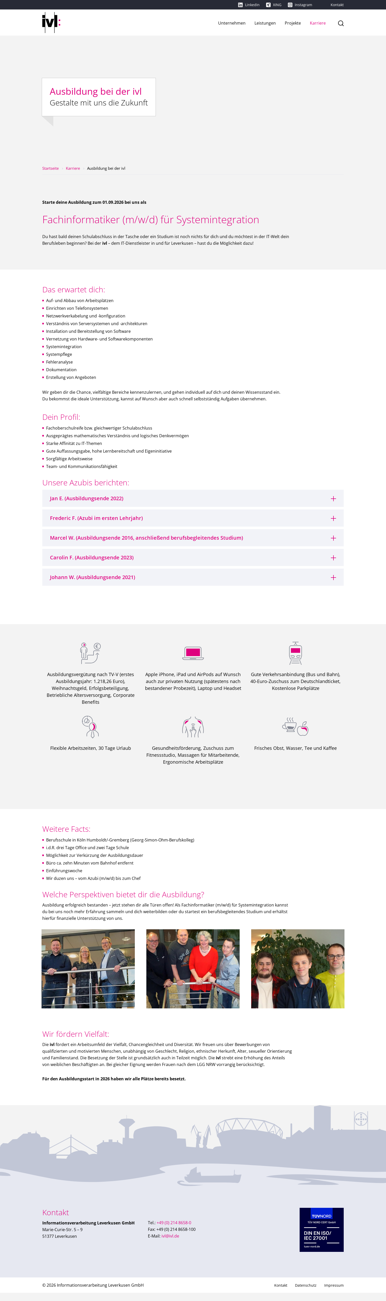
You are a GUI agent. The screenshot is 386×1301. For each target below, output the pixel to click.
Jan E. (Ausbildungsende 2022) (86, 498)
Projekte (293, 23)
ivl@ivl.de (163, 1244)
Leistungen (265, 23)
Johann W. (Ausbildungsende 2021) (92, 577)
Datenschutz (306, 1293)
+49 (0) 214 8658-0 (169, 1231)
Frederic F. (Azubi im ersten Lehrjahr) (96, 518)
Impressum (334, 1293)
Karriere (318, 23)
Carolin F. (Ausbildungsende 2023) (92, 557)
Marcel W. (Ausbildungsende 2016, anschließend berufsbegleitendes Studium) (146, 537)
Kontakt (337, 4)
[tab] (193, 498)
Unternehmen (232, 23)
